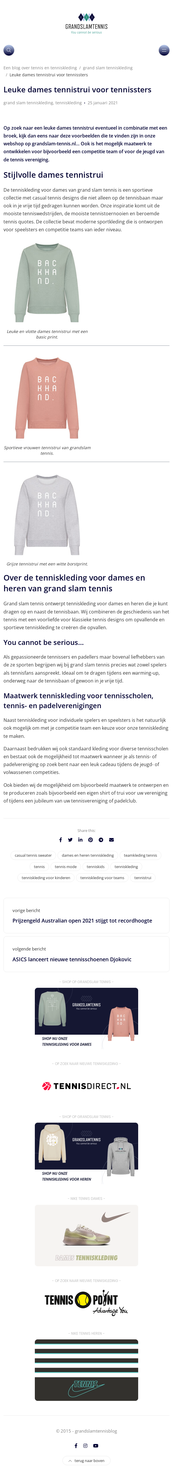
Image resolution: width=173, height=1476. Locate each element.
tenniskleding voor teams (102, 877)
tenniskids (95, 866)
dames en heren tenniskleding (88, 855)
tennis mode (66, 866)
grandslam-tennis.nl (54, 143)
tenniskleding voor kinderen (46, 877)
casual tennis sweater (33, 855)
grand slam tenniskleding (28, 102)
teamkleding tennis (140, 855)
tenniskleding (68, 102)
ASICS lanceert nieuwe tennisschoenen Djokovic (71, 959)
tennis (39, 866)
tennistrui (142, 877)
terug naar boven (86, 1460)
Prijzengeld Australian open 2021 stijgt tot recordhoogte (82, 920)
